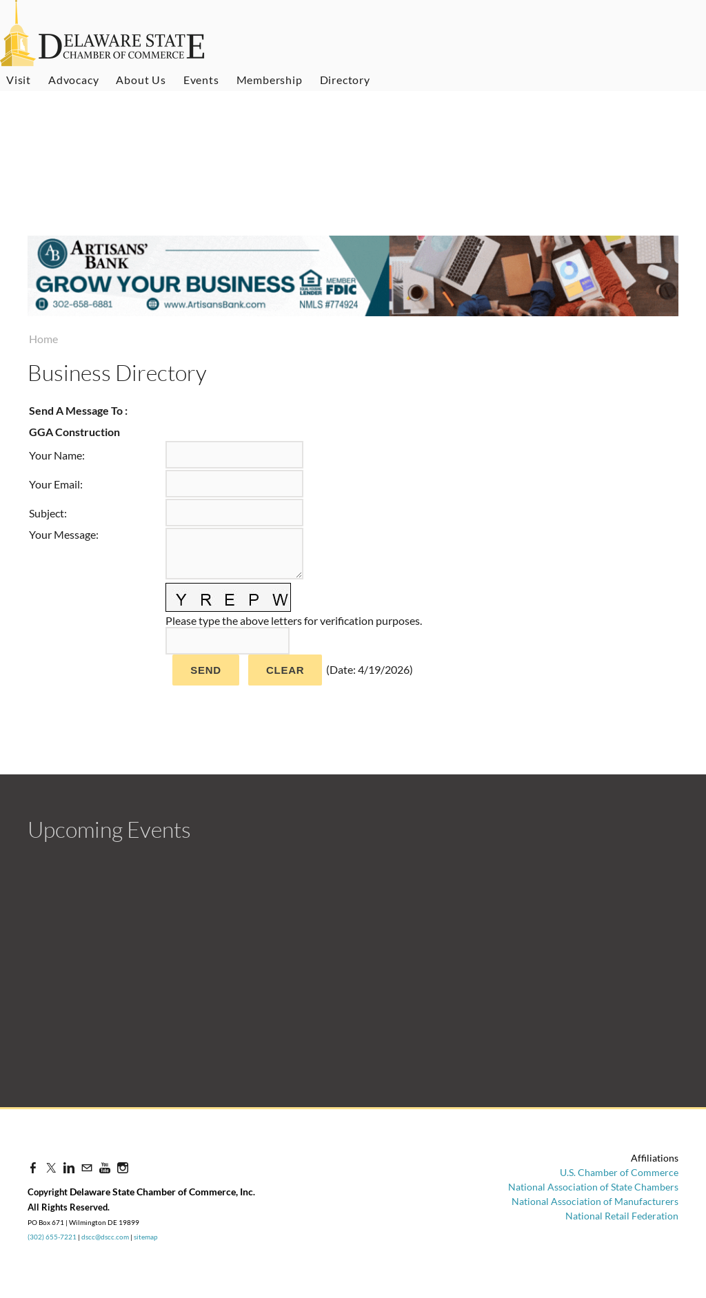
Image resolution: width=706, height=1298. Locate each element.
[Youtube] (104, 1167)
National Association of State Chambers (593, 1187)
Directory (345, 79)
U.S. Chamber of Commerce (619, 1172)
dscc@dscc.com (105, 1237)
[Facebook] (33, 1167)
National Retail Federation (621, 1216)
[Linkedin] (68, 1167)
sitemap (146, 1237)
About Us (140, 79)
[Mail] (86, 1167)
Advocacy (73, 79)
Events (201, 79)
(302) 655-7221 (52, 1237)
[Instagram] (122, 1167)
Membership (269, 79)
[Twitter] (51, 1167)
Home (43, 338)
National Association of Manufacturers (595, 1201)
